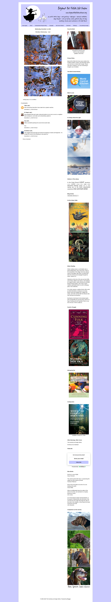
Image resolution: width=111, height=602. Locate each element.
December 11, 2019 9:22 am (30, 117)
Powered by (79, 466)
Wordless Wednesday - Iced (42, 32)
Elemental (68, 25)
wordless (34, 99)
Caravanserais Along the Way (41, 25)
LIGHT (81, 182)
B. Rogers (26, 112)
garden (80, 185)
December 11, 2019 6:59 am (30, 109)
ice (31, 99)
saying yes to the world (74, 187)
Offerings (75, 25)
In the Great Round (73, 182)
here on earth (86, 185)
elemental (70, 185)
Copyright (51, 25)
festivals (76, 185)
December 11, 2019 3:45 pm (30, 127)
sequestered (86, 187)
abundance (87, 182)
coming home (79, 184)
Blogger (69, 599)
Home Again (24, 25)
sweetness (70, 189)
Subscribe (78, 462)
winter (85, 189)
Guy (25, 120)
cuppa (85, 184)
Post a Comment (27, 139)
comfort (73, 184)
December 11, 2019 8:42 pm (30, 136)
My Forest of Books (60, 25)
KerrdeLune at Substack (73, 444)
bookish (68, 184)
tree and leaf (78, 189)
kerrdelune (27, 130)
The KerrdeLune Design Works (74, 442)
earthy (88, 184)
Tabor (25, 105)
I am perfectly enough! (83, 25)
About (31, 25)
